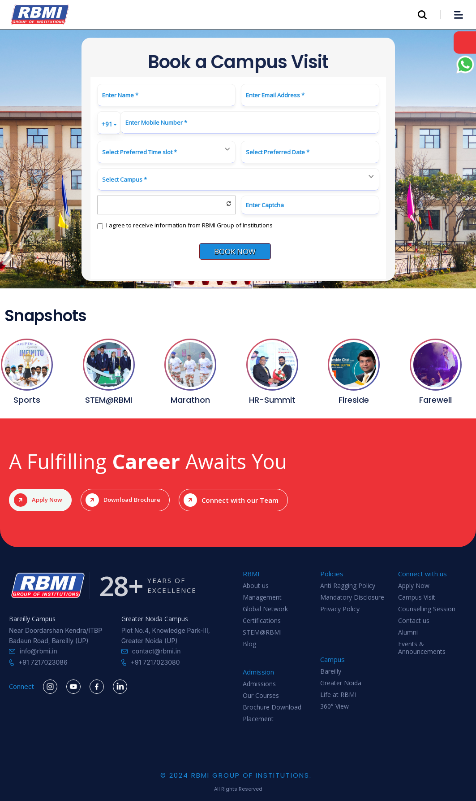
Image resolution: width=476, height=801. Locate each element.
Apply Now (413, 586)
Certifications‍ (262, 621)
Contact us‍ (413, 621)
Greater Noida (340, 683)
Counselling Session (426, 609)
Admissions (259, 684)
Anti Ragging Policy (347, 586)
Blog (249, 644)
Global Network (265, 609)
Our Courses (261, 696)
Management (262, 597)
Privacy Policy (340, 609)
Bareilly (330, 671)
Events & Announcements (422, 646)
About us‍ (256, 586)
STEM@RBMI (262, 632)
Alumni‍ (408, 632)
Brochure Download (272, 707)
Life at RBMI (338, 695)
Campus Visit (416, 597)
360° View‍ (334, 706)
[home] (40, 14)
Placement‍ (258, 719)
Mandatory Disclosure (352, 597)
